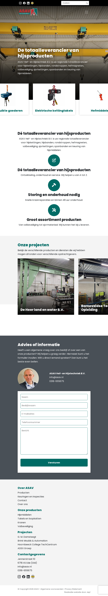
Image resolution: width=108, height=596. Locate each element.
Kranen (22, 522)
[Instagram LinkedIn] (28, 3)
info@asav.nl (56, 377)
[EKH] (32, 3)
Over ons (23, 504)
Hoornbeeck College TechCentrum (37, 544)
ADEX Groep (24, 548)
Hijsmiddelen (24, 514)
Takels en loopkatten (29, 518)
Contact (22, 500)
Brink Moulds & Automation (32, 540)
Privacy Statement (73, 589)
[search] (75, 3)
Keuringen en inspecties (31, 496)
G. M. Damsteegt (27, 537)
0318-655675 (56, 381)
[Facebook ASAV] (24, 3)
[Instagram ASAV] (20, 3)
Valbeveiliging (25, 526)
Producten (23, 492)
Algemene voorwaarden (52, 589)
